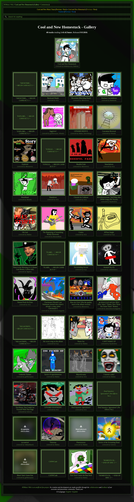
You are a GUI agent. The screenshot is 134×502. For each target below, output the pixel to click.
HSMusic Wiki (9, 5)
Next (64, 9)
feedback (105, 487)
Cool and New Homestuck (24, 5)
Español (75, 492)
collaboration (94, 487)
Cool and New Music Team (46, 9)
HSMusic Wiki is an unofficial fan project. (35, 487)
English (68, 492)
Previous (59, 9)
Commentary (44, 5)
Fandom (61, 12)
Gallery (36, 5)
